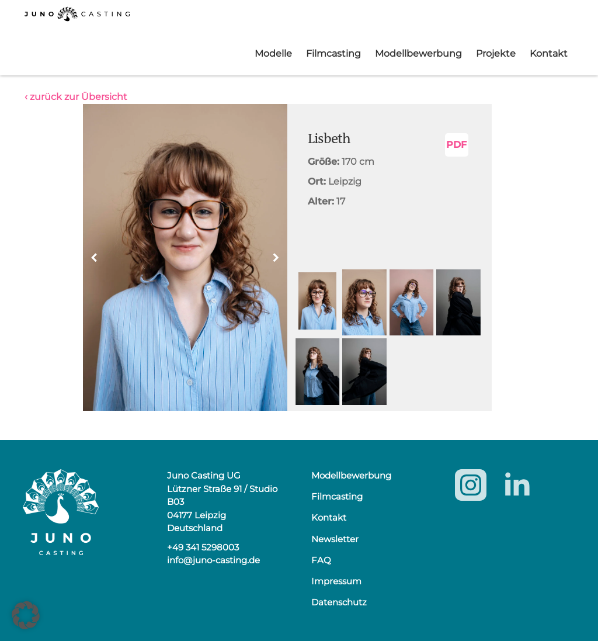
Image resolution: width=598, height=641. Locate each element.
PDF (456, 144)
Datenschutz (339, 602)
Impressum (336, 581)
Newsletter (335, 539)
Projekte (496, 53)
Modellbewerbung (418, 53)
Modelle (273, 53)
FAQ (321, 560)
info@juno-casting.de (213, 560)
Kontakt (549, 53)
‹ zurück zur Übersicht (76, 96)
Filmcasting (333, 53)
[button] (276, 258)
